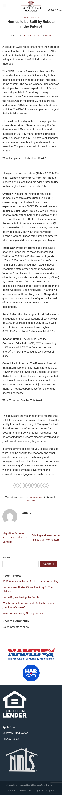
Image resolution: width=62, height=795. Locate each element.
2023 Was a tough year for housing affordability (30, 581)
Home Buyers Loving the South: (20, 597)
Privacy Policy (10, 738)
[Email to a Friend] (34, 485)
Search (6, 557)
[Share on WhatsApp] (16, 485)
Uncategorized (31, 17)
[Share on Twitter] (28, 485)
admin (48, 36)
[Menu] (4, 6)
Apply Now (8, 727)
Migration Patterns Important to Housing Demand (15, 537)
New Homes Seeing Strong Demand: (23, 613)
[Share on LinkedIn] (46, 485)
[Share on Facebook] (22, 485)
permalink (30, 500)
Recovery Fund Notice (15, 733)
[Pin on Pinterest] (40, 485)
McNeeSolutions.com (44, 785)
